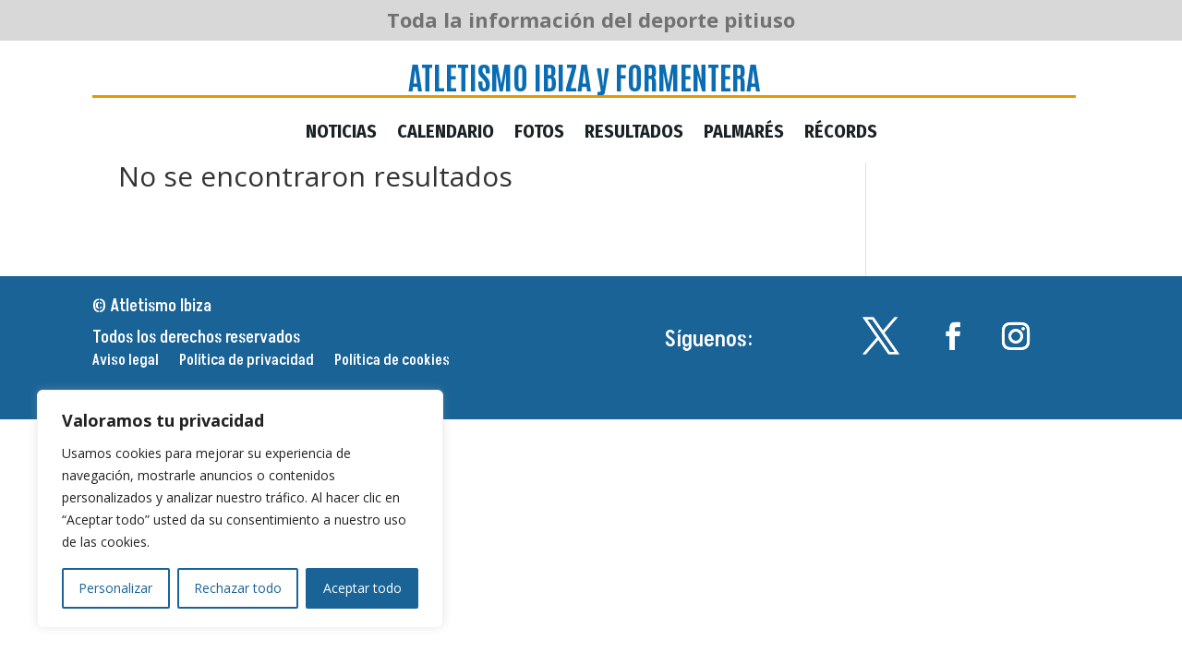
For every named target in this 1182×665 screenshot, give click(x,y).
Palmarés (744, 133)
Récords (840, 133)
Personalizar (115, 588)
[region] (240, 509)
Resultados (634, 133)
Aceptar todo (362, 588)
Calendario (445, 133)
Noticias (341, 133)
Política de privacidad (246, 362)
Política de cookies (392, 362)
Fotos (539, 133)
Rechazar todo (238, 588)
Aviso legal (125, 362)
